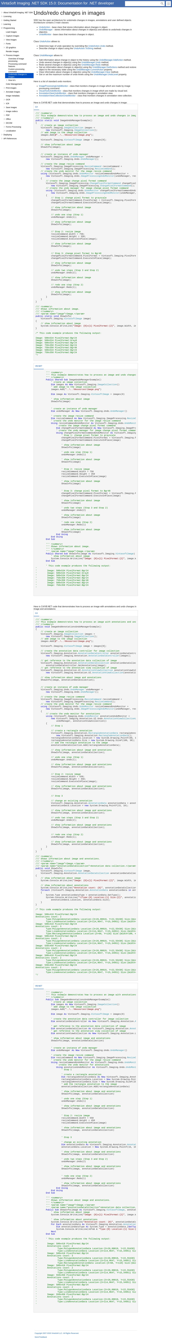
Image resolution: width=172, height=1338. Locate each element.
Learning (7, 24)
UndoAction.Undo (96, 46)
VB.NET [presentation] (38, 366)
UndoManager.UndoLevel (106, 74)
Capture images (12, 36)
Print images (11, 88)
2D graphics (11, 47)
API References (10, 138)
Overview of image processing (16, 60)
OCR (8, 100)
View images (11, 40)
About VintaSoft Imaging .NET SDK (18, 12)
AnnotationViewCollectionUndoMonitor (57, 96)
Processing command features (17, 65)
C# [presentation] (36, 107)
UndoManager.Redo (91, 65)
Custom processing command (16, 70)
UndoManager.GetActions (104, 67)
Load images (11, 32)
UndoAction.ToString (83, 48)
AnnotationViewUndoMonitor (52, 93)
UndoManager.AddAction (111, 60)
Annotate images (13, 92)
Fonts (8, 44)
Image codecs (12, 111)
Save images (11, 107)
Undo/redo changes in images (17, 75)
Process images (12, 55)
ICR (7, 103)
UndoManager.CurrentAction (90, 69)
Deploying (7, 135)
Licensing (7, 16)
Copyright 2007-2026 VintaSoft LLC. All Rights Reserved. (57, 1333)
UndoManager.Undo (91, 62)
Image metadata (12, 96)
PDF (8, 115)
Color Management (14, 84)
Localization (11, 131)
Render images (12, 51)
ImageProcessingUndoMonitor (53, 86)
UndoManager (46, 29)
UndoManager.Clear (100, 72)
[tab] (36, 107)
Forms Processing (13, 127)
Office (8, 119)
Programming (9, 28)
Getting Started (9, 20)
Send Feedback (41, 1337)
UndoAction (44, 27)
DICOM (9, 123)
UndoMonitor (45, 34)
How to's (11, 80)
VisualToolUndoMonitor (50, 91)
